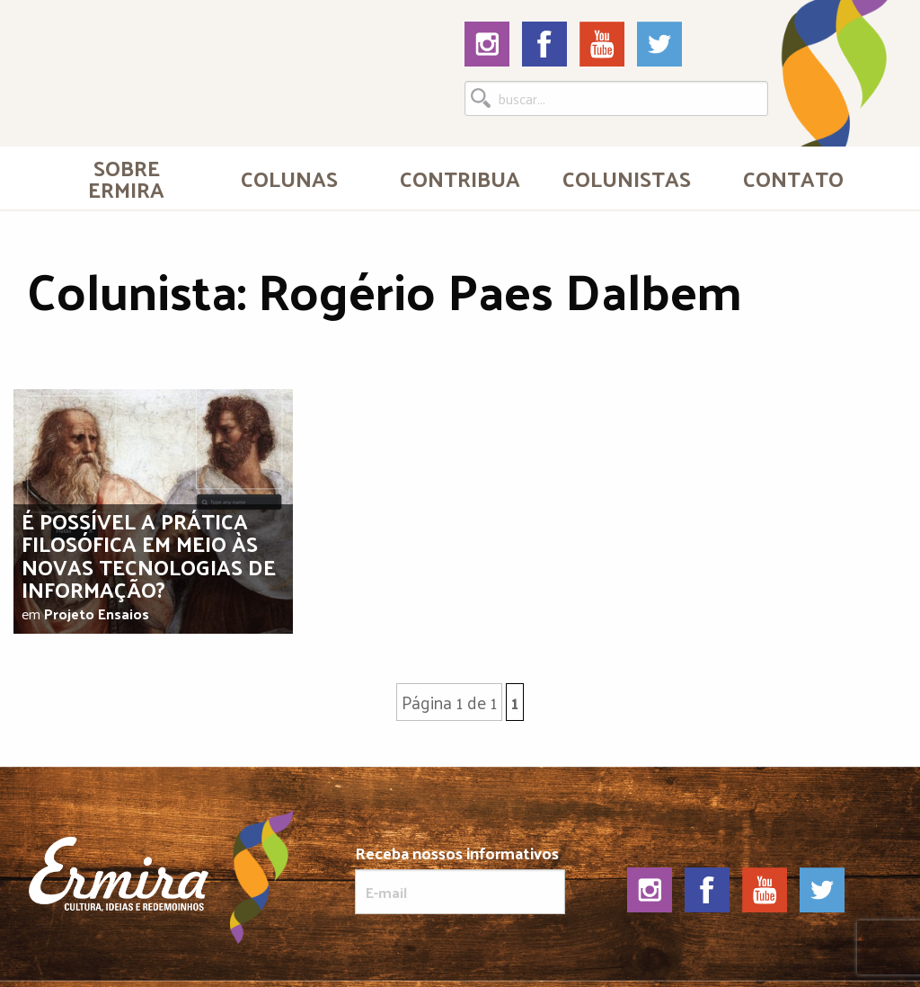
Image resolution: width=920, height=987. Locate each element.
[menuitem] (126, 178)
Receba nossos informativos (459, 879)
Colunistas (626, 178)
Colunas (289, 178)
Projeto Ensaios (96, 613)
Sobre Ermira (126, 178)
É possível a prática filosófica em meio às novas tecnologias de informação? (149, 555)
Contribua (460, 178)
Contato (793, 178)
